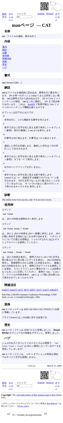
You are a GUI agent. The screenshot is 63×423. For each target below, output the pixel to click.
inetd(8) (31, 104)
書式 (4, 47)
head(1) (5, 291)
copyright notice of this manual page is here (36, 396)
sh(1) (51, 240)
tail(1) (32, 291)
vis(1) (38, 291)
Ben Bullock (52, 405)
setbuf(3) (54, 291)
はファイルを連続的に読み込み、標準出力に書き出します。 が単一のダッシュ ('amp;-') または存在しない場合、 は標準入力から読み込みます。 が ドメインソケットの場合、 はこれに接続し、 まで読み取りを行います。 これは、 (31, 98)
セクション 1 (11, 17)
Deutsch (49, 13)
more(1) (13, 291)
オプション (57, 17)
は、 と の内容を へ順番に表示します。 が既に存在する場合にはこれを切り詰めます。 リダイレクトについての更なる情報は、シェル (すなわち (31, 237)
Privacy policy (23, 407)
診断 (4, 52)
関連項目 (6, 58)
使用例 (5, 55)
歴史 (4, 64)
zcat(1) (46, 291)
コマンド (31, 219)
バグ (4, 67)
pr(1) (20, 291)
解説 (4, 50)
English (41, 13)
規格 (4, 61)
